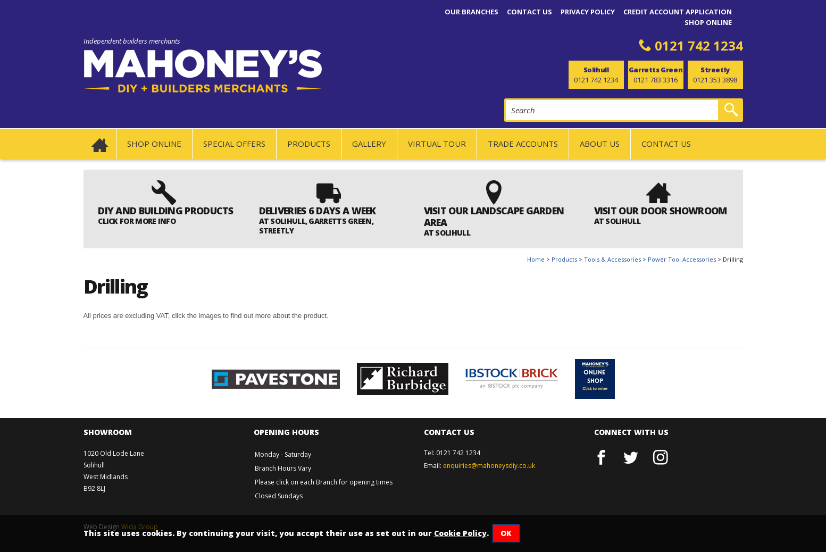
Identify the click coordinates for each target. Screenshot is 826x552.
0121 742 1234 (699, 45)
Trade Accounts (523, 143)
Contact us (529, 11)
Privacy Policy (588, 11)
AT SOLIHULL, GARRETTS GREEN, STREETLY (316, 226)
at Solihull (617, 221)
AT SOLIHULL (447, 233)
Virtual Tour (437, 143)
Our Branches (471, 11)
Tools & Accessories (612, 259)
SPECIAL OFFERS (234, 143)
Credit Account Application (677, 11)
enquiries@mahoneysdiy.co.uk (489, 465)
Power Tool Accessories (682, 259)
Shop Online (708, 22)
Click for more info (137, 221)
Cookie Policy (460, 533)
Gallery (369, 143)
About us (600, 143)
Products (308, 143)
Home (536, 259)
